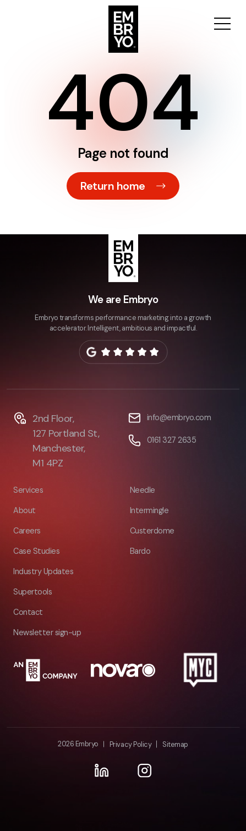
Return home (112, 186)
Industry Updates (43, 571)
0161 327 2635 (171, 440)
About (24, 510)
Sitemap (175, 744)
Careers (27, 531)
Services (28, 490)
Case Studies (36, 551)
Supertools (32, 592)
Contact (28, 612)
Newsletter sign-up (47, 632)
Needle (142, 490)
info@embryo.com (179, 417)
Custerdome (152, 531)
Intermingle (149, 510)
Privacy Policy (130, 744)
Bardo (140, 551)
